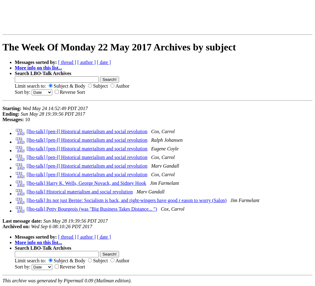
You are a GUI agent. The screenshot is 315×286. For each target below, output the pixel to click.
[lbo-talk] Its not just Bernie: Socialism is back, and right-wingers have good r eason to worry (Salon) (126, 200)
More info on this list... (38, 67)
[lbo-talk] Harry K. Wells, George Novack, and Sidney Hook (86, 183)
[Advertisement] (44, 17)
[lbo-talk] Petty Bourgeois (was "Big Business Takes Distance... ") (91, 209)
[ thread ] (67, 62)
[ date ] (104, 62)
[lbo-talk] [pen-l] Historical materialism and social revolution (86, 131)
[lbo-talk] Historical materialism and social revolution (79, 191)
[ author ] (87, 62)
